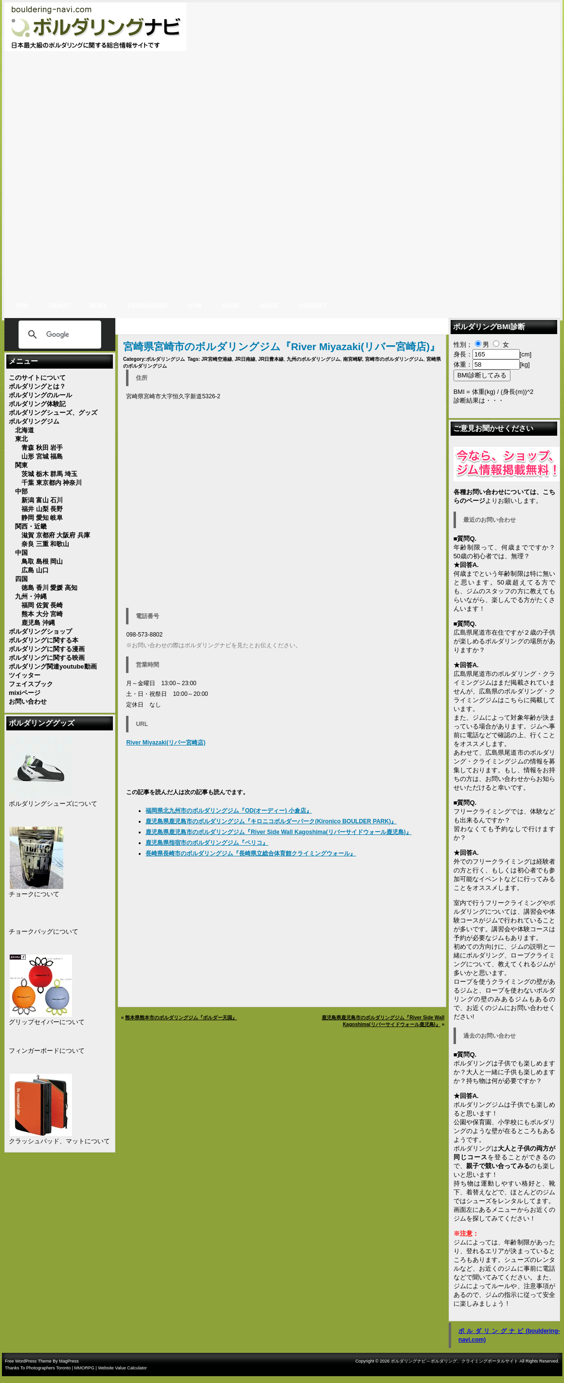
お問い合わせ (504, 778)
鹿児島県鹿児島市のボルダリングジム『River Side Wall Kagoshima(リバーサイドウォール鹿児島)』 (278, 832)
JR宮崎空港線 (216, 359)
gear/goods (147, 305)
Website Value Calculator (122, 1367)
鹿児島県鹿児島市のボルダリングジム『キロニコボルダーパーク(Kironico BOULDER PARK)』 (271, 821)
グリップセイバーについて (47, 1022)
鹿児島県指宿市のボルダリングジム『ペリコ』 (207, 842)
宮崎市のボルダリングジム (394, 359)
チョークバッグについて (43, 931)
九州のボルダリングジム (313, 359)
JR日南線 (245, 359)
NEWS (98, 305)
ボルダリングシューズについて (53, 803)
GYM (194, 305)
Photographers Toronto (48, 1367)
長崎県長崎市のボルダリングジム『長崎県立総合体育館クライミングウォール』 (251, 853)
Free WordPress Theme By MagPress (42, 1361)
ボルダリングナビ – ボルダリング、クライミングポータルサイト (454, 1361)
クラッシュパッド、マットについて (59, 1141)
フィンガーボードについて (47, 1050)
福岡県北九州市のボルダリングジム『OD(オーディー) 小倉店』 (228, 810)
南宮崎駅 (353, 359)
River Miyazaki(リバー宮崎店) (165, 742)
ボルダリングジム (165, 359)
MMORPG (84, 1367)
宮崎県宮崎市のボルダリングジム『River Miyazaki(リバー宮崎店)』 (281, 346)
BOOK (230, 305)
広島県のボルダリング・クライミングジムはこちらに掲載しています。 (504, 700)
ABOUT (58, 305)
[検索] (58, 334)
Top (22, 305)
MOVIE (269, 305)
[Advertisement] (529, 148)
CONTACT (313, 305)
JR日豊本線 (271, 359)
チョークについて (34, 894)
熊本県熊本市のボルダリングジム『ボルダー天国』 (181, 1017)
